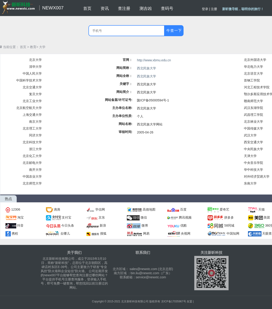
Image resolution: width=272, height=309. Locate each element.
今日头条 (67, 225)
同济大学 (35, 135)
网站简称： (124, 68)
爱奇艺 (224, 209)
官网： (127, 60)
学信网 (100, 209)
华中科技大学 (253, 169)
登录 (205, 9)
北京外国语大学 (255, 60)
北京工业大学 (32, 101)
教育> (34, 47)
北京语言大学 (253, 73)
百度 (183, 209)
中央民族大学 (253, 149)
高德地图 (149, 209)
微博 (144, 225)
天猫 (261, 209)
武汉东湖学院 (253, 108)
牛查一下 (174, 31)
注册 (214, 9)
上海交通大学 (32, 115)
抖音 (20, 225)
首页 (23, 47)
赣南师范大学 (253, 101)
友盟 (189, 301)
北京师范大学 (32, 183)
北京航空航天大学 (29, 108)
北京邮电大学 (32, 163)
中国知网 (233, 233)
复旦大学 (35, 94)
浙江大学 (35, 149)
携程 (15, 233)
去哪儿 (65, 233)
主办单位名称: (122, 108)
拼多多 (229, 217)
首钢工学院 (252, 80)
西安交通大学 (253, 142)
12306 (15, 209)
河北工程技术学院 (256, 87)
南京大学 (35, 121)
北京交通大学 (32, 87)
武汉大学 (250, 135)
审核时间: (126, 132)
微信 (144, 217)
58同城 (229, 225)
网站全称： (124, 76)
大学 (42, 47)
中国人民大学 (32, 73)
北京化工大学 (32, 156)
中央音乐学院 (253, 163)
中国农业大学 (32, 176)
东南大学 (250, 183)
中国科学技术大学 (29, 80)
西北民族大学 (146, 68)
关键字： (126, 84)
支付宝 (66, 217)
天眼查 (267, 233)
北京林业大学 (253, 121)
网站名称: (126, 124)
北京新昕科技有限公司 (135, 301)
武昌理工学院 (253, 115)
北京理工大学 (32, 128)
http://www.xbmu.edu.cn (154, 60)
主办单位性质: (122, 116)
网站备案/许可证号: (119, 100)
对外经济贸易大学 (256, 176)
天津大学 (250, 156)
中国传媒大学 (253, 128)
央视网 (185, 233)
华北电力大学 (253, 66)
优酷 (183, 225)
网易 (146, 233)
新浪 (103, 225)
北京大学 (35, 60)
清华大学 (35, 66)
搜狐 (103, 233)
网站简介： (124, 92)
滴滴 (57, 209)
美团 (267, 217)
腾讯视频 (185, 217)
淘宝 (20, 217)
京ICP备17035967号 (173, 301)
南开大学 (35, 169)
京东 (102, 217)
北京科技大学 (32, 142)
